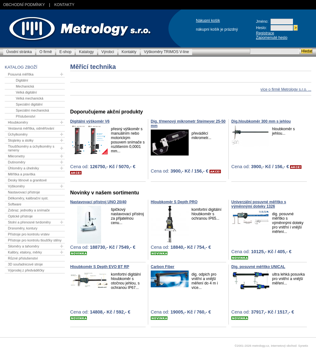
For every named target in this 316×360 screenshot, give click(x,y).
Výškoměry (16, 186)
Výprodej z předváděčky (26, 270)
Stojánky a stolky (20, 140)
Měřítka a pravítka (21, 174)
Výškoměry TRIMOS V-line (166, 52)
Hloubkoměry (18, 122)
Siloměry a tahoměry (23, 246)
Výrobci (107, 52)
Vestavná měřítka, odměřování (31, 128)
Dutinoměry (16, 162)
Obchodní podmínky (24, 5)
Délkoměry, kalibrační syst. (28, 198)
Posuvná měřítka (20, 74)
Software (14, 204)
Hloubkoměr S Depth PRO (174, 202)
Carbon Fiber (162, 267)
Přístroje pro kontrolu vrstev (29, 234)
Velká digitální (26, 92)
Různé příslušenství (23, 258)
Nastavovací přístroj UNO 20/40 (98, 202)
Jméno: (262, 21)
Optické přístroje (20, 216)
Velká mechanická (29, 98)
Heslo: (261, 28)
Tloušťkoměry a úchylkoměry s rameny (31, 148)
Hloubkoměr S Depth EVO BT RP (99, 267)
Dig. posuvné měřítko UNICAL (258, 267)
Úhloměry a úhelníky (23, 168)
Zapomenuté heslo (271, 37)
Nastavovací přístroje (24, 192)
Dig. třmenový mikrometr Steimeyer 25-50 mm (188, 123)
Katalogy (86, 52)
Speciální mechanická (32, 110)
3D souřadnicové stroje (25, 264)
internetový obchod (283, 345)
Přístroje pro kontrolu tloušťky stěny (35, 240)
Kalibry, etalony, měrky (25, 252)
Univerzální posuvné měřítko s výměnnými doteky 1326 (258, 204)
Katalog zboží (21, 67)
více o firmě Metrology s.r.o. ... (285, 89)
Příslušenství (25, 116)
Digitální (22, 80)
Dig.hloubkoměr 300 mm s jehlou (261, 121)
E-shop (65, 52)
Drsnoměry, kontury (22, 228)
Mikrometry (16, 156)
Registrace (265, 33)
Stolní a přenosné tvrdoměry (29, 222)
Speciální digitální (29, 104)
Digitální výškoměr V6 (90, 121)
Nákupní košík (208, 20)
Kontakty (64, 5)
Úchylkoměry (17, 134)
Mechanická (25, 86)
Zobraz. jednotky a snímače (29, 210)
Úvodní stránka (19, 52)
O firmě (46, 52)
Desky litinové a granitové (27, 180)
